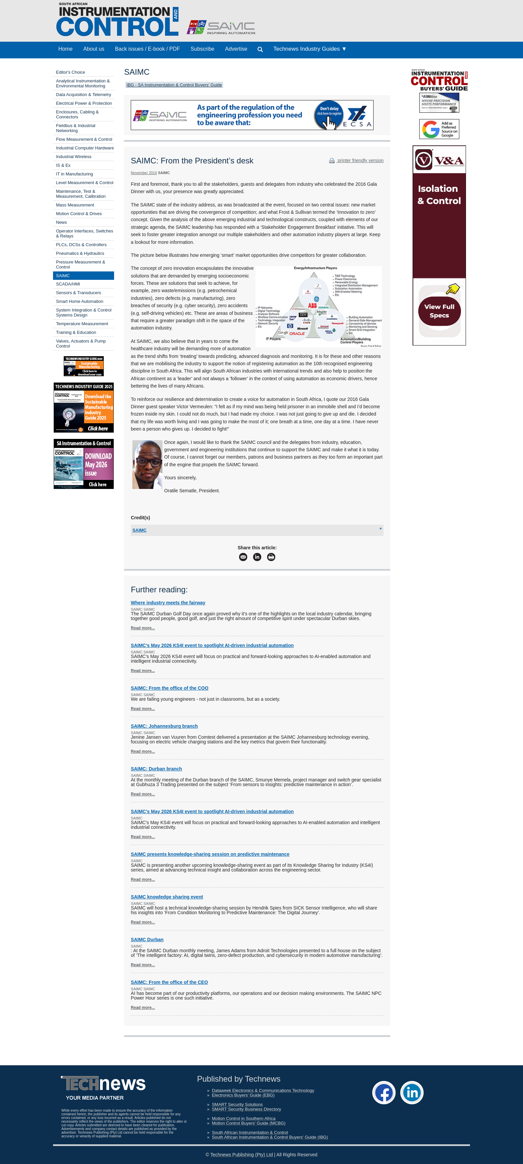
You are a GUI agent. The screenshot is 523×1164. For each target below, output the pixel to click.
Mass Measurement (75, 204)
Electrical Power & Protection (84, 103)
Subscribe (202, 49)
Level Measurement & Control (84, 182)
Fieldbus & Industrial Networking (75, 128)
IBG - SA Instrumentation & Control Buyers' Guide (174, 84)
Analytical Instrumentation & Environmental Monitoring (83, 83)
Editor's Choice (70, 72)
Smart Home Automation (79, 301)
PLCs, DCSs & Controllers (81, 244)
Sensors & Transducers (78, 292)
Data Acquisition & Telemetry (83, 94)
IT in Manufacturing (74, 173)
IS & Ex (63, 165)
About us (93, 49)
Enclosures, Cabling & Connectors (77, 114)
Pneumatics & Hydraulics (80, 253)
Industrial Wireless (73, 156)
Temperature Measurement (82, 323)
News (61, 222)
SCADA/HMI (68, 283)
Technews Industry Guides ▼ (310, 49)
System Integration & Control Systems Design (83, 313)
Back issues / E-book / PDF (147, 49)
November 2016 (144, 173)
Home (65, 49)
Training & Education (76, 332)
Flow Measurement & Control (84, 139)
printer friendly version (356, 160)
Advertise (236, 49)
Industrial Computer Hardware (85, 147)
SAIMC (63, 275)
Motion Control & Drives (79, 213)
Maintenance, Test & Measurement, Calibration (81, 194)
